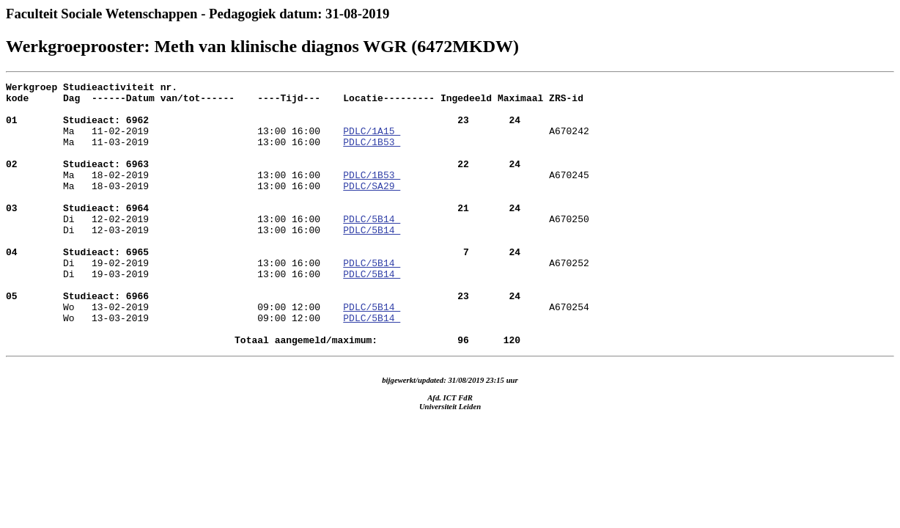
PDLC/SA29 (371, 207)
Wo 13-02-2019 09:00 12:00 (263, 339)
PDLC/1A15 (371, 141)
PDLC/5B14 (371, 247)
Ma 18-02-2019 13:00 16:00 (263, 181)
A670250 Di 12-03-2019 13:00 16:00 (297, 254)
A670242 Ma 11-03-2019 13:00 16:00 (297, 148)
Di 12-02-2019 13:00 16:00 (263, 234)
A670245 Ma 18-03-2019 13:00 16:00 (297, 201)
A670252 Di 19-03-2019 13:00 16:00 (297, 306)
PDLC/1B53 (371, 154)
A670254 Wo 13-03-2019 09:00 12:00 (297, 359)
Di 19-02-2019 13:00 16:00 (263, 287)
